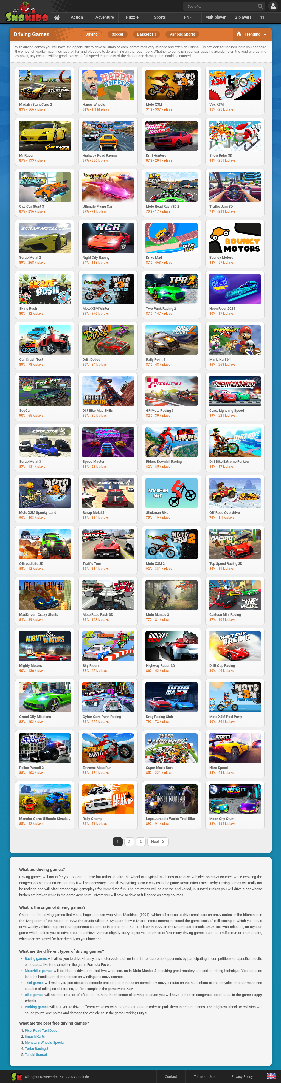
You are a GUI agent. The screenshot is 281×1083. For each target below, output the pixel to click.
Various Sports (182, 34)
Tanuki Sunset (36, 1055)
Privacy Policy (242, 1076)
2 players (243, 17)
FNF (188, 17)
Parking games (37, 1007)
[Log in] (273, 6)
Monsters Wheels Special (44, 1042)
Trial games (34, 983)
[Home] (57, 17)
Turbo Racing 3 (36, 1049)
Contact (171, 1076)
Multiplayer (215, 17)
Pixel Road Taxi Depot (41, 1030)
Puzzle (132, 17)
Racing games (36, 959)
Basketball (146, 34)
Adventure (104, 17)
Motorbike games (38, 971)
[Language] (271, 1076)
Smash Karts (35, 1036)
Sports (160, 17)
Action (77, 17)
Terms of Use (204, 1076)
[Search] (260, 6)
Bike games (34, 995)
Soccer (117, 34)
